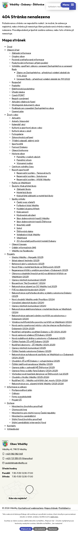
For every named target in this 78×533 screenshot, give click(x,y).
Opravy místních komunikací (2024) (29, 312)
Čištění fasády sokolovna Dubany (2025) (31, 357)
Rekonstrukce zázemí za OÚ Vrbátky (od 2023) (34, 292)
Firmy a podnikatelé (21, 402)
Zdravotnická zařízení (22, 143)
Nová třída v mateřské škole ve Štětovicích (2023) (36, 273)
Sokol (19, 234)
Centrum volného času (23, 172)
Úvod (9, 52)
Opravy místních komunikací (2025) (29, 354)
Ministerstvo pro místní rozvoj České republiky (33, 419)
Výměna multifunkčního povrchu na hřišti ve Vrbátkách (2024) (42, 328)
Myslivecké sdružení (26, 221)
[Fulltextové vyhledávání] (57, 12)
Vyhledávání (13, 435)
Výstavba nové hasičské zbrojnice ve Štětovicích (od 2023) (40, 380)
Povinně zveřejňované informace (28, 65)
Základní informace (21, 59)
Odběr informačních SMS (24, 253)
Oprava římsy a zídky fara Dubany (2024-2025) (35, 376)
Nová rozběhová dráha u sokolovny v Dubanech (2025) (38, 344)
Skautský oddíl (24, 231)
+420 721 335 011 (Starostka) (19, 464)
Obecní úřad (13, 56)
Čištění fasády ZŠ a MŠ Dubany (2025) (30, 347)
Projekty (11, 260)
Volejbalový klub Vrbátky (28, 240)
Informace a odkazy (17, 393)
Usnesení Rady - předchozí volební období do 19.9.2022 (43, 85)
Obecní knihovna (20, 156)
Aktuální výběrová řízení (23, 107)
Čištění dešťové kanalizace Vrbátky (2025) (32, 370)
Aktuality (16, 124)
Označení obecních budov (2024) (28, 308)
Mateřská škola (24, 198)
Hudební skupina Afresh (28, 214)
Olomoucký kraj (19, 415)
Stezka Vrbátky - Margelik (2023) (27, 263)
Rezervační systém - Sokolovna (32, 182)
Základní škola (24, 195)
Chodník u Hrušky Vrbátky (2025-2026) (30, 383)
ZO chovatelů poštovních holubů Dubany (36, 247)
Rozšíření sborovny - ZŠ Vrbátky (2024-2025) (33, 350)
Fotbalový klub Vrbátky (28, 211)
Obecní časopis (19, 250)
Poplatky (16, 91)
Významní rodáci (25, 169)
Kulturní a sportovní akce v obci (27, 133)
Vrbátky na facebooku (22, 257)
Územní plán (18, 117)
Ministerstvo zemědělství (24, 422)
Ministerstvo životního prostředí (27, 412)
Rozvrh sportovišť (20, 176)
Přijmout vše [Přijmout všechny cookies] (25, 529)
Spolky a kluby (18, 205)
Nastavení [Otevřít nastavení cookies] (53, 529)
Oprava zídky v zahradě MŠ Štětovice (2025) (33, 373)
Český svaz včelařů (26, 208)
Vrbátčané (22, 244)
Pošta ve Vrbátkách (21, 188)
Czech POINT (18, 101)
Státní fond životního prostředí (27, 425)
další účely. (54, 517)
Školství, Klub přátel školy (24, 192)
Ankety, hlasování (20, 127)
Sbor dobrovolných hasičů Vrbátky (33, 224)
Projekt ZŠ (17, 406)
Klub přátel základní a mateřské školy (35, 201)
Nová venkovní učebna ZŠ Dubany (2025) (32, 341)
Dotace (10, 409)
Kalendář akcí (18, 130)
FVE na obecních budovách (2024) (28, 295)
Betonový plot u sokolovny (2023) (28, 269)
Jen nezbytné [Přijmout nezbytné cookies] (40, 529)
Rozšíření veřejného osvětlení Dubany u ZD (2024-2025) (39, 338)
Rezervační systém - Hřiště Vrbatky (33, 185)
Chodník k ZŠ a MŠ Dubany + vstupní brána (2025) (36, 367)
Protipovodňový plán (22, 396)
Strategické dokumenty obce (26, 111)
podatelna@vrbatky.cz (16, 469)
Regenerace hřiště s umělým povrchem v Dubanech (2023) (40, 276)
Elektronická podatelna (23, 94)
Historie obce (18, 159)
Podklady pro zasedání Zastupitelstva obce (33, 114)
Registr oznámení (20, 104)
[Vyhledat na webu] (72, 12)
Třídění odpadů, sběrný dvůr (25, 146)
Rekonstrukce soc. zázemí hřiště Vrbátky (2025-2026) (38, 389)
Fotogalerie (17, 140)
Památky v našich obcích (28, 163)
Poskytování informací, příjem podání (30, 69)
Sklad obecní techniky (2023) (25, 266)
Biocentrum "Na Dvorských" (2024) (28, 289)
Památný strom (24, 166)
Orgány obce (18, 62)
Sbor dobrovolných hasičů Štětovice (34, 227)
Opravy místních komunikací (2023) (29, 286)
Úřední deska (18, 98)
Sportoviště (17, 150)
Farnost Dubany (20, 153)
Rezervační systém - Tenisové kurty (34, 179)
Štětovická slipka (25, 237)
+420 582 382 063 (14, 459)
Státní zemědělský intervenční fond (29, 428)
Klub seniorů (22, 218)
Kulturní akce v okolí (21, 137)
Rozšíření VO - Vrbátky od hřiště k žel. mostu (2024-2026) (40, 386)
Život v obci (12, 120)
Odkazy (16, 399)
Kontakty (11, 432)
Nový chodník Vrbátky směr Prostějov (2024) (33, 305)
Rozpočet (16, 88)
